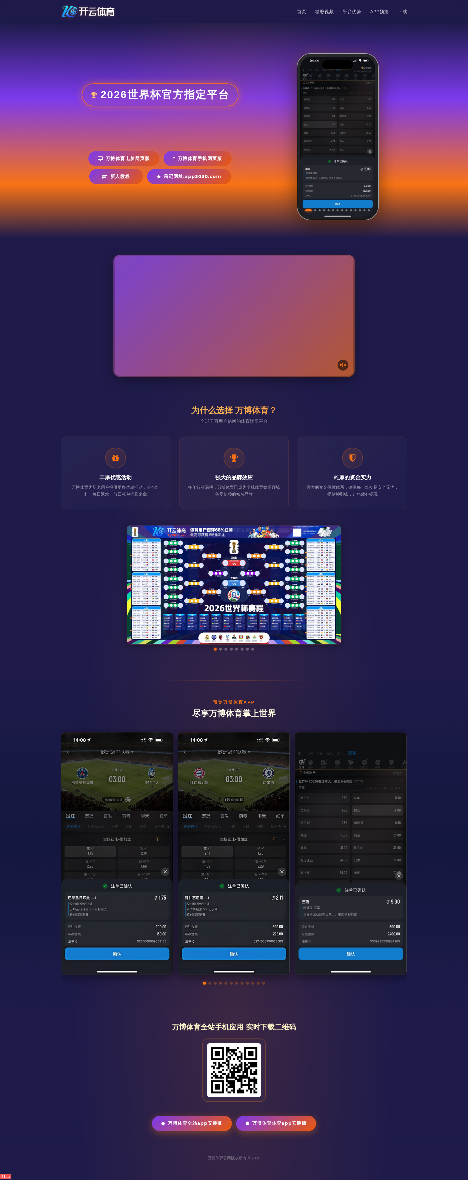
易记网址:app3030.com (189, 176)
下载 (402, 11)
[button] (204, 983)
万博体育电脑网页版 (124, 158)
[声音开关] (343, 365)
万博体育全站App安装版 (191, 1123)
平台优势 (352, 11)
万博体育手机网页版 (197, 158)
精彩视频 (324, 11)
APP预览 (379, 11)
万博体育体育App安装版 (276, 1123)
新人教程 (116, 176)
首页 (301, 11)
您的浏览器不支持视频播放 (234, 316)
